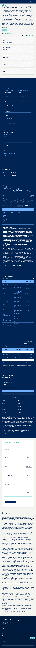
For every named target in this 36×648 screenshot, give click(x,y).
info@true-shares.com (6, 628)
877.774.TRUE (4, 626)
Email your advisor (10, 502)
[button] (33, 1)
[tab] (20, 206)
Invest (4, 30)
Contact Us (28, 1)
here (6, 244)
